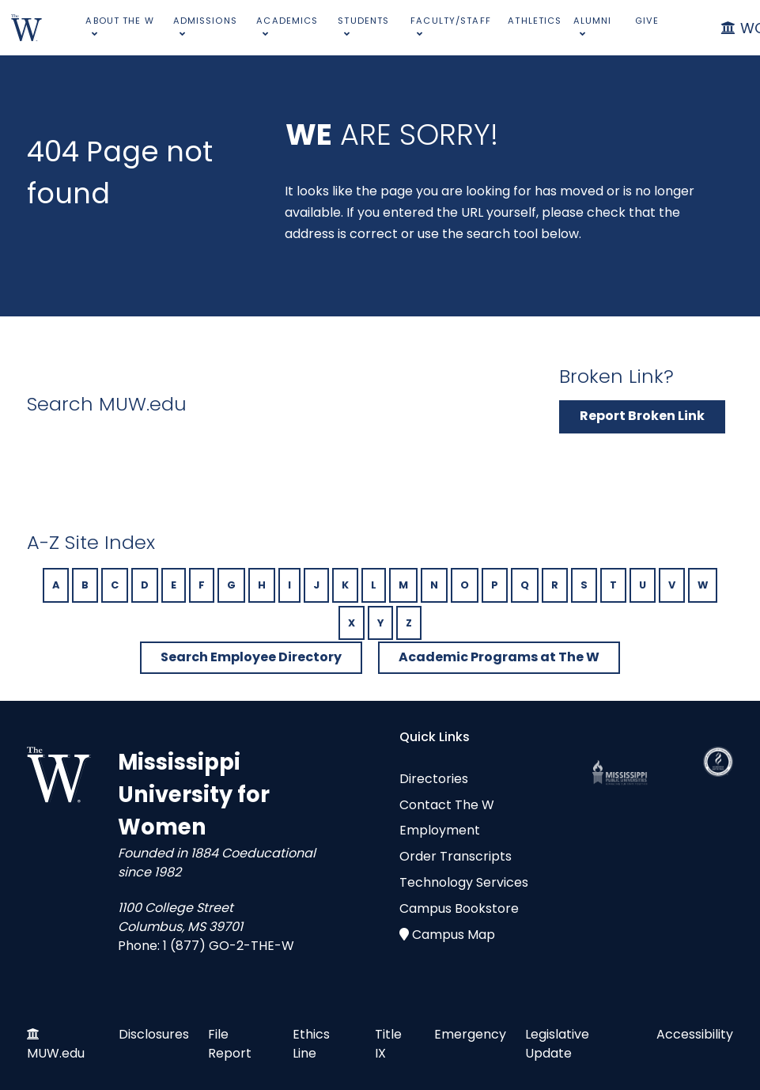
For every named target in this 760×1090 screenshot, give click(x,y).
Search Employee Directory (251, 657)
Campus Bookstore (459, 908)
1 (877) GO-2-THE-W (228, 946)
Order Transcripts (455, 856)
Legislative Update (557, 1043)
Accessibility (694, 1034)
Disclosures (154, 1034)
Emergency (470, 1034)
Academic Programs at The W (499, 657)
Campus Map (453, 934)
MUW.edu (56, 1053)
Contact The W (446, 805)
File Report (229, 1043)
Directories (433, 779)
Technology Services (463, 882)
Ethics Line (311, 1043)
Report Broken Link (642, 416)
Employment (439, 830)
